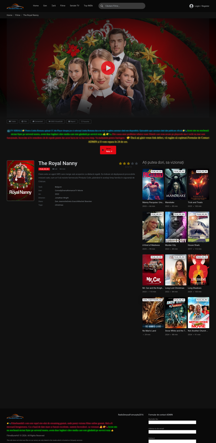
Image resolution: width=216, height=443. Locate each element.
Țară (54, 5)
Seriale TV (74, 5)
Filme (62, 5)
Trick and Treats (195, 202)
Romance (71, 190)
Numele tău (172, 420)
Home (36, 5)
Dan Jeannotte (61, 201)
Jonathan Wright (62, 198)
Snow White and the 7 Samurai (176, 331)
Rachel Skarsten (85, 201)
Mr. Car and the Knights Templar (153, 288)
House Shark (194, 245)
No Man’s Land (149, 331)
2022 (57, 194)
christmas (59, 205)
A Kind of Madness (151, 245)
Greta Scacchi (73, 201)
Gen (45, 5)
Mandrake (169, 202)
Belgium (58, 187)
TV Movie (79, 190)
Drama (64, 190)
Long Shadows (194, 288)
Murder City (170, 245)
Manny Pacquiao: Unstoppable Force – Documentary (153, 202)
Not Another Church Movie (198, 331)
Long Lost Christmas (174, 288)
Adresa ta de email (172, 430)
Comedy (58, 190)
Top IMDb (88, 5)
